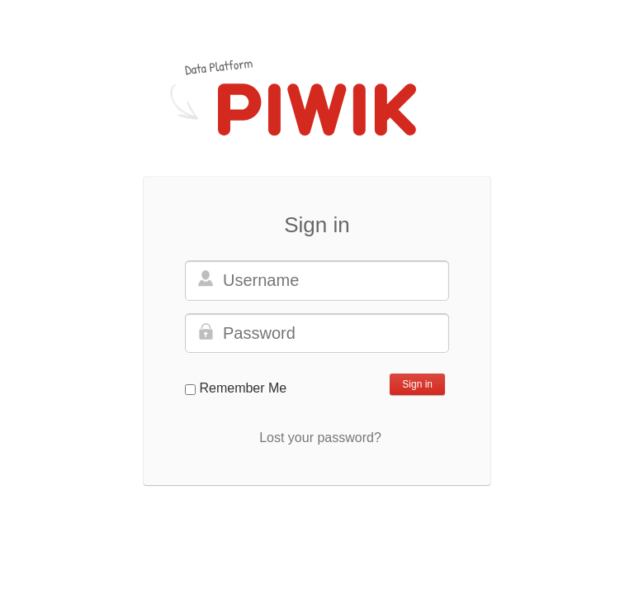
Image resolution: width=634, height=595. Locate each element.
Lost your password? (320, 438)
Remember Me (242, 388)
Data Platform (218, 66)
